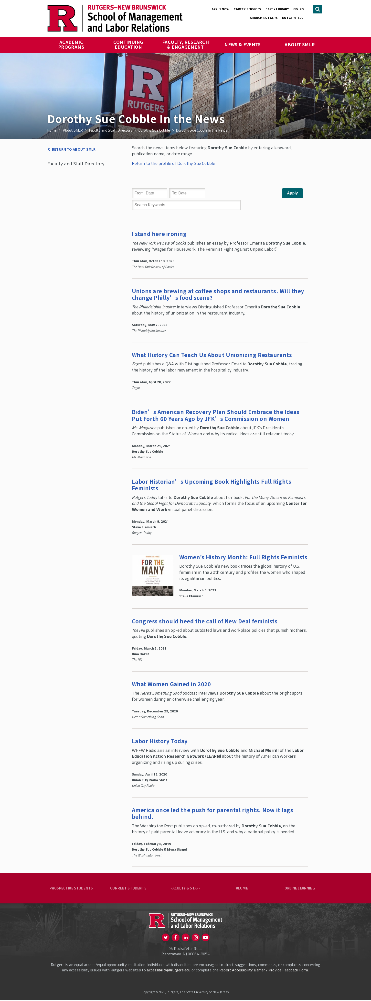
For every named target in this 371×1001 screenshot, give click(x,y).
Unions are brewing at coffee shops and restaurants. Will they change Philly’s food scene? (218, 294)
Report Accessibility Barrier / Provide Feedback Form (263, 971)
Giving (298, 9)
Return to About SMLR (74, 149)
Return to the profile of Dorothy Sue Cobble (173, 163)
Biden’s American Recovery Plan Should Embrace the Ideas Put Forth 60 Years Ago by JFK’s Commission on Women (215, 415)
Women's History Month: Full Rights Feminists (243, 557)
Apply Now (221, 9)
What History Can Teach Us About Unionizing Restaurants (212, 355)
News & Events (242, 44)
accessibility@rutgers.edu (168, 971)
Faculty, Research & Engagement (186, 44)
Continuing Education (128, 44)
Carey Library (277, 9)
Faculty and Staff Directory (76, 163)
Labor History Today (160, 741)
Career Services (247, 9)
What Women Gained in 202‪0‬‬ (171, 684)
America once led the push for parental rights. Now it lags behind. (212, 813)
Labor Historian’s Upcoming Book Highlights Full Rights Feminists (211, 484)
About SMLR (300, 44)
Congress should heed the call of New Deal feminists (205, 621)
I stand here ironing (159, 233)
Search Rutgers (264, 17)
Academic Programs (71, 44)
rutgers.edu (293, 17)
